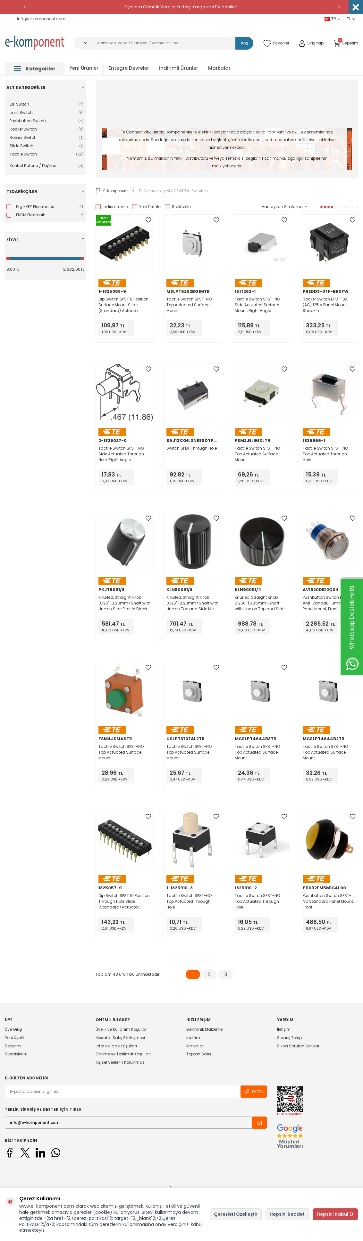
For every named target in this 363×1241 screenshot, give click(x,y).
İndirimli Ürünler (178, 68)
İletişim (284, 1029)
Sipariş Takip (289, 1037)
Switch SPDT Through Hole (191, 448)
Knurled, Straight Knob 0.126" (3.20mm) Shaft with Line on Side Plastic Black (124, 603)
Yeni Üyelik (15, 1037)
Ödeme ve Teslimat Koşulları (123, 1054)
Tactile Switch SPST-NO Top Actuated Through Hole (325, 453)
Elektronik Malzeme (204, 1029)
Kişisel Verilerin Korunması (121, 1062)
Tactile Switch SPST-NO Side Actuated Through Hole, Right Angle (121, 453)
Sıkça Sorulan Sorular (298, 1046)
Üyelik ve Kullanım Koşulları (122, 1029)
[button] (24, 7)
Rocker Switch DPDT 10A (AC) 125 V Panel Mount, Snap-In (325, 304)
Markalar (219, 68)
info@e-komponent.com (36, 18)
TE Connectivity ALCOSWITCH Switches (173, 190)
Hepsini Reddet (287, 1214)
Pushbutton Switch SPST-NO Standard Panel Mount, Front (328, 901)
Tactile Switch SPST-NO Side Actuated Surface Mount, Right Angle (257, 304)
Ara (244, 43)
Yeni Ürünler (83, 68)
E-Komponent (112, 191)
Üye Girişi (13, 1029)
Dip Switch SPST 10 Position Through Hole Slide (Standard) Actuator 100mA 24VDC (124, 901)
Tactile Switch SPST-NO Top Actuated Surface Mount (189, 304)
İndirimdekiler (112, 206)
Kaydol (253, 1091)
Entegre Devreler (128, 68)
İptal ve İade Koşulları (116, 1046)
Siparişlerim (16, 1054)
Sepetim (13, 1046)
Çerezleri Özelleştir (235, 1214)
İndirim (193, 1037)
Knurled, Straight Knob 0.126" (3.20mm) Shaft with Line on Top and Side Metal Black (192, 603)
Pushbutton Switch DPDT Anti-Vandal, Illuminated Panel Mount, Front (327, 603)
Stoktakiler (178, 206)
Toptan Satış (198, 1054)
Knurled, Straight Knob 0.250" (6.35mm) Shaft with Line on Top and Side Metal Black (259, 603)
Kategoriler (34, 68)
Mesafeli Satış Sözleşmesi (120, 1037)
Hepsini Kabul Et (335, 1214)
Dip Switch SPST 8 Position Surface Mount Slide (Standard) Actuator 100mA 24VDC (123, 305)
